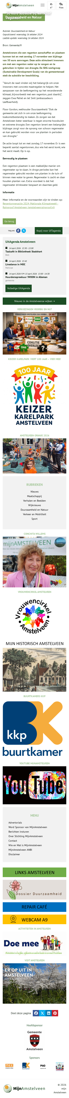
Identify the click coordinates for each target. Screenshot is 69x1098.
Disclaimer (14, 854)
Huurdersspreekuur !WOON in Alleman (26, 277)
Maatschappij (34, 496)
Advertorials (15, 822)
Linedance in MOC (15, 264)
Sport (34, 518)
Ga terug (9, 221)
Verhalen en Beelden (34, 500)
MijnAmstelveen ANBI (20, 849)
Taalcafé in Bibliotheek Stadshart (23, 251)
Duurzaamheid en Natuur (23, 31)
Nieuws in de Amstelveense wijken (34, 301)
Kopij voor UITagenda (49, 230)
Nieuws (35, 491)
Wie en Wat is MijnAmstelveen (25, 845)
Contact (13, 840)
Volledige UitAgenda (18, 288)
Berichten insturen (19, 831)
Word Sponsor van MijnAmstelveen (28, 827)
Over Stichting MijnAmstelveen (26, 836)
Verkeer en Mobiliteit (34, 514)
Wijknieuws (34, 505)
